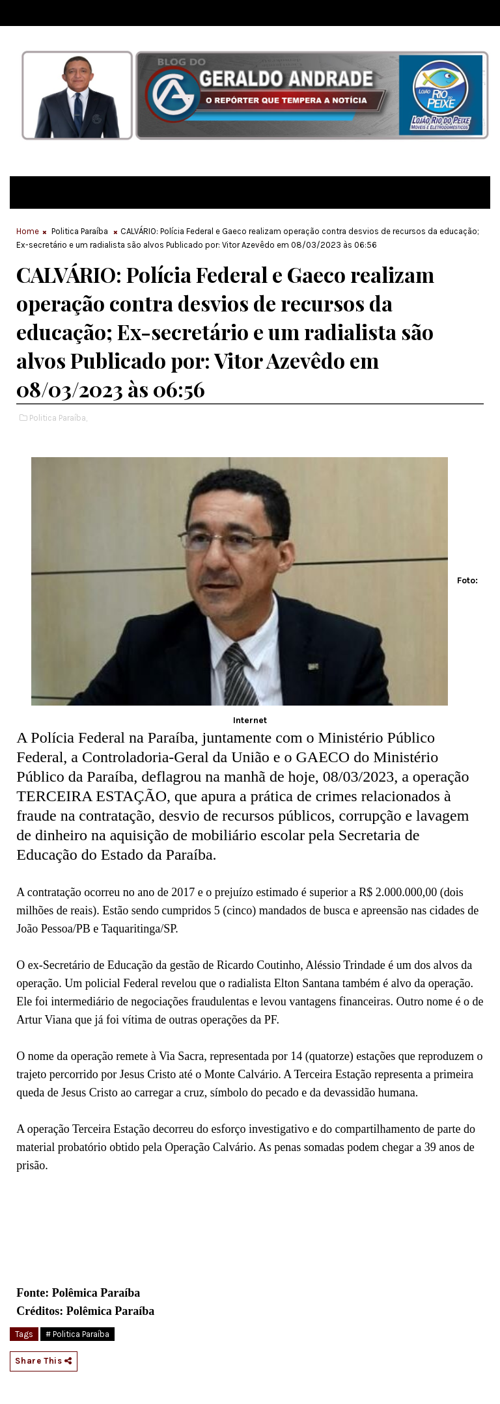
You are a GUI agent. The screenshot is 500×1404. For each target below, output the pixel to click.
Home (27, 231)
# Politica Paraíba (77, 1334)
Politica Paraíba (79, 231)
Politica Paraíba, (58, 418)
